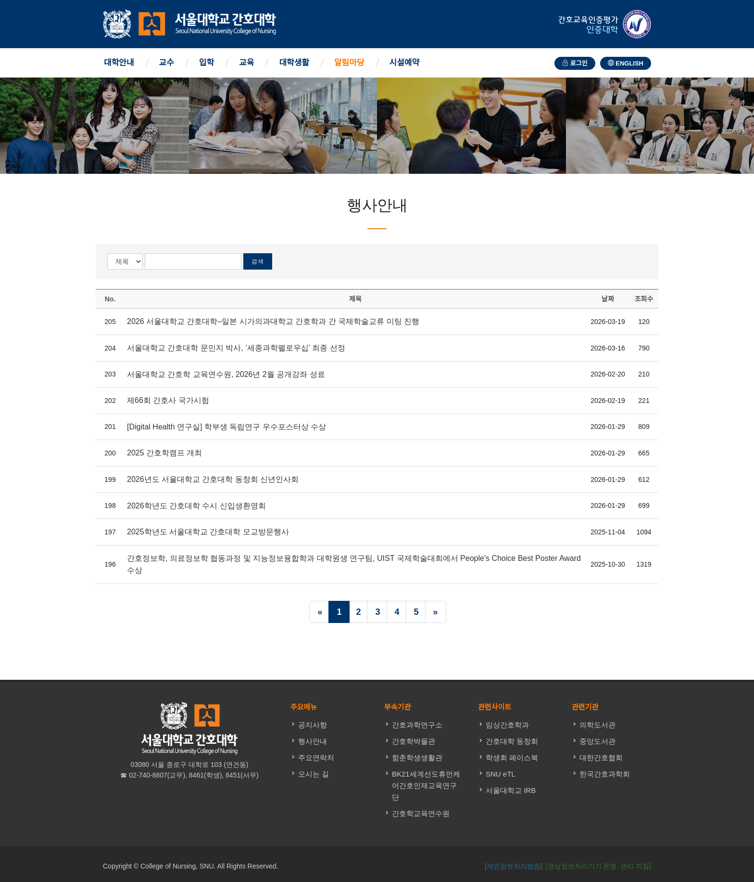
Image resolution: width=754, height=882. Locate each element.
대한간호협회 (601, 757)
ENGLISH (625, 63)
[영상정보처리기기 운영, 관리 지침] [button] (598, 866)
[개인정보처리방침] (513, 866)
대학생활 (294, 62)
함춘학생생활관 (417, 757)
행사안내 (312, 741)
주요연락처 (316, 757)
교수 (166, 62)
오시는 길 (313, 774)
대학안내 (119, 62)
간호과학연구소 (417, 725)
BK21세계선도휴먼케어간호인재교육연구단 (426, 785)
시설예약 (405, 62)
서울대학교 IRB (511, 790)
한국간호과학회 (604, 774)
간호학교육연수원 (421, 813)
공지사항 (312, 725)
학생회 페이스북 (512, 757)
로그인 (575, 63)
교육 (246, 62)
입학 (206, 62)
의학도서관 (597, 725)
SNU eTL (500, 774)
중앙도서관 (597, 741)
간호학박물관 (413, 741)
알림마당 (349, 62)
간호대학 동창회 (512, 741)
